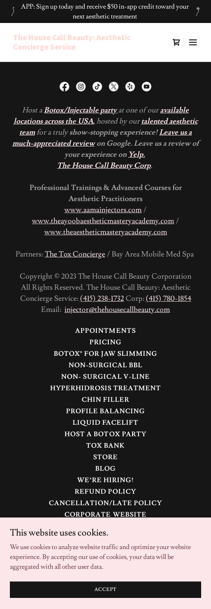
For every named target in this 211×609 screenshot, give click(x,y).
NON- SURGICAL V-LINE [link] (105, 377)
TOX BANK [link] (105, 446)
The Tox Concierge (75, 254)
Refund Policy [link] (105, 492)
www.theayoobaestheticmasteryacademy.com (103, 221)
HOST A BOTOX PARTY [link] (105, 434)
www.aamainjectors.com (103, 210)
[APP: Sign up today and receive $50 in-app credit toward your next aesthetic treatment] (105, 11)
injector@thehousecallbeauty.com (117, 309)
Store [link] (105, 457)
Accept (105, 589)
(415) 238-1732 (102, 298)
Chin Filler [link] (105, 400)
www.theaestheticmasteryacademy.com (105, 232)
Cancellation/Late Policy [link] (105, 503)
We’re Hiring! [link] (105, 480)
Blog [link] (105, 469)
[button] (193, 42)
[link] (76, 48)
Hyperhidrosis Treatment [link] (105, 388)
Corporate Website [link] (105, 515)
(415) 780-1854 (168, 298)
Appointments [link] (105, 331)
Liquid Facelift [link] (105, 423)
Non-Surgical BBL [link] (105, 365)
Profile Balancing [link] (105, 411)
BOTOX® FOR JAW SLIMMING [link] (105, 354)
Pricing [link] (105, 342)
